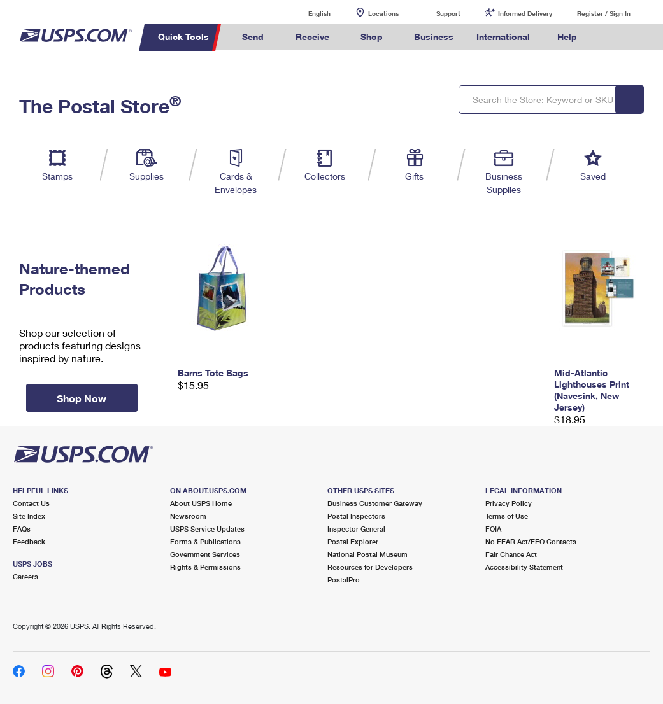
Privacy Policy (508, 503)
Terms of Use (506, 516)
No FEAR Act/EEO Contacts (530, 541)
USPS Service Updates (207, 528)
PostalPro (343, 579)
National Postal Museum (367, 554)
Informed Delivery (525, 13)
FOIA (493, 528)
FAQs (22, 528)
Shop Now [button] (81, 398)
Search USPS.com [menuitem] (610, 37)
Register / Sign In (604, 13)
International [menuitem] (503, 36)
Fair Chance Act (511, 554)
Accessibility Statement (524, 567)
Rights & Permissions (205, 567)
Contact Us (31, 503)
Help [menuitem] (567, 36)
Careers (25, 576)
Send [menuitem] (253, 36)
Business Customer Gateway (374, 503)
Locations (383, 13)
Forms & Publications (205, 541)
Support (448, 13)
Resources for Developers (370, 567)
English (306, 13)
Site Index (29, 516)
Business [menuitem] (433, 36)
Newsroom (188, 516)
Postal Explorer (352, 541)
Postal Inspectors (356, 516)
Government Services (205, 554)
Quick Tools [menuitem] (183, 36)
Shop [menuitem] (371, 36)
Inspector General (356, 528)
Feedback (29, 541)
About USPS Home (201, 503)
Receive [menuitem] (312, 36)
